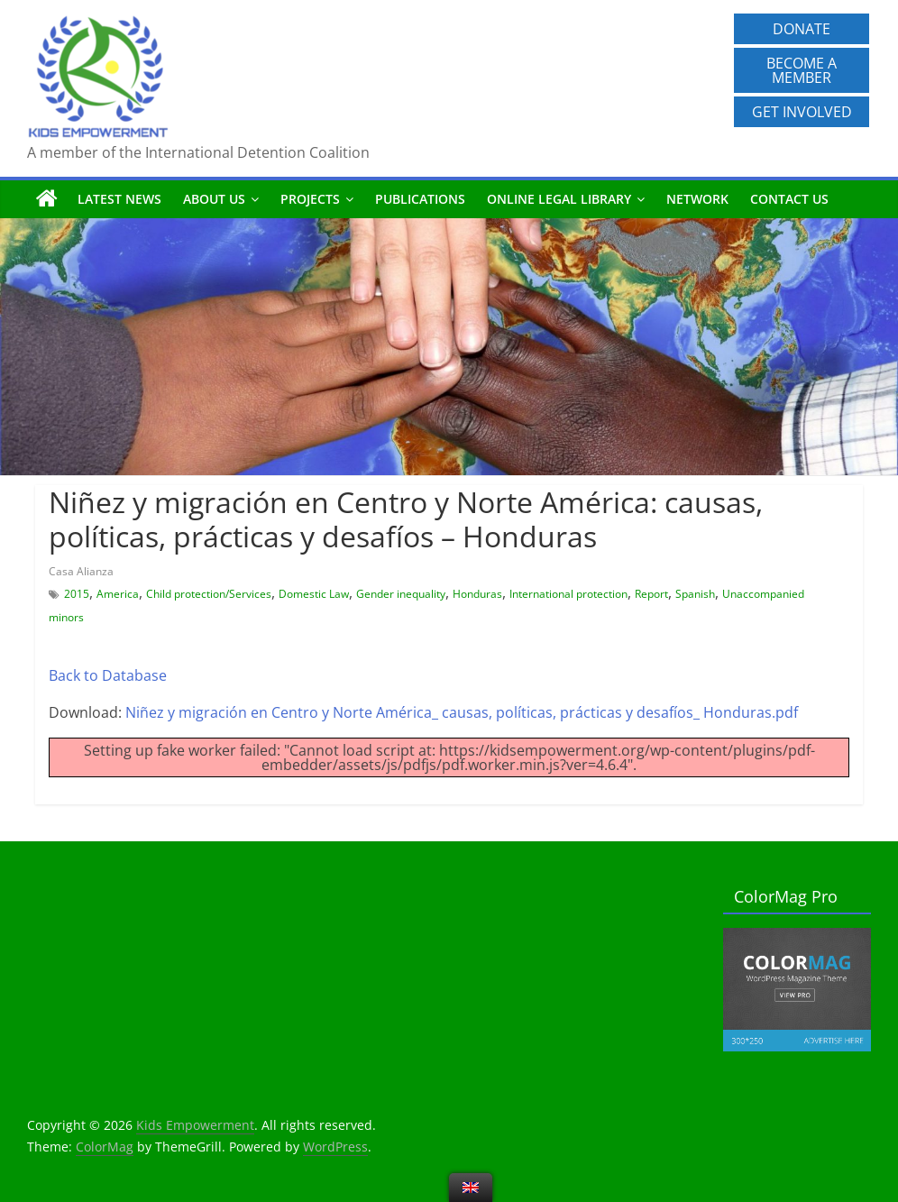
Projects (310, 198)
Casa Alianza (81, 571)
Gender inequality (400, 593)
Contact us (789, 198)
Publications (420, 198)
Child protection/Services (208, 593)
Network (697, 198)
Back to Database (108, 675)
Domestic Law (314, 593)
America (117, 593)
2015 (76, 593)
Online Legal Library (559, 198)
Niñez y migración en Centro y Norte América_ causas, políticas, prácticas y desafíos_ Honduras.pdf (461, 712)
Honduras (477, 593)
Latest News (119, 198)
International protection (568, 593)
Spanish (695, 593)
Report (651, 593)
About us (214, 198)
